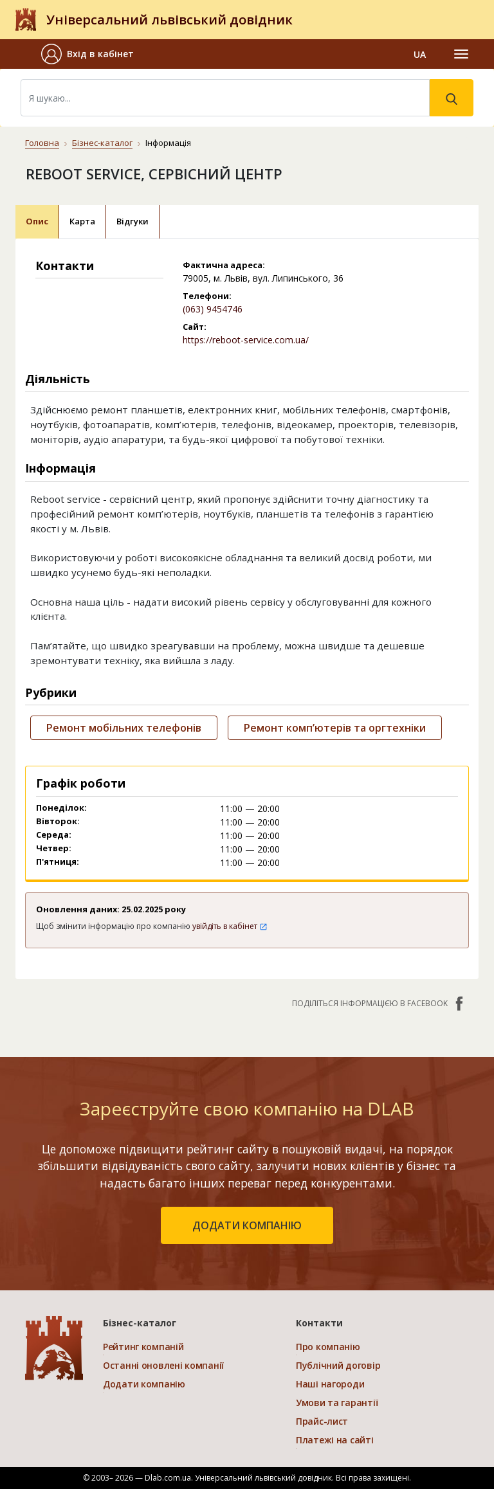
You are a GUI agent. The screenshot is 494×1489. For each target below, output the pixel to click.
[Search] (225, 97)
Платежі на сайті (335, 1440)
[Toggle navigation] (461, 54)
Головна (42, 143)
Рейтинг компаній (143, 1346)
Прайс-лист (322, 1421)
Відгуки (132, 221)
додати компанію (247, 1225)
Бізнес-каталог (102, 143)
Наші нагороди (330, 1384)
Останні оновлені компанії (163, 1365)
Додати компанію (144, 1384)
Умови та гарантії (337, 1402)
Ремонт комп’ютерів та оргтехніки (335, 728)
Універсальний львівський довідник (169, 19)
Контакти (319, 1323)
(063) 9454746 (212, 309)
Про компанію (328, 1346)
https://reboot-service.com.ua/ (246, 340)
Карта (82, 221)
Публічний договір (338, 1365)
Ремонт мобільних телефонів (123, 728)
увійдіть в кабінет (230, 926)
